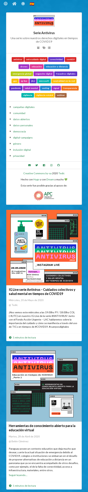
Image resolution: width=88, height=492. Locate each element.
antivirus (17, 59)
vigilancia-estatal (44, 95)
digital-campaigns (23, 137)
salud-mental (31, 88)
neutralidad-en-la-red (64, 81)
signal (56, 88)
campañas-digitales (24, 106)
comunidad (19, 113)
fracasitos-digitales (65, 73)
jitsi (33, 81)
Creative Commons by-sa (37, 173)
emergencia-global (22, 73)
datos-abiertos (21, 119)
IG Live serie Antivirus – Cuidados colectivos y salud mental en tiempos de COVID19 (42, 292)
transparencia (70, 88)
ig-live (24, 81)
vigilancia (27, 95)
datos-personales (23, 125)
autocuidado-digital (36, 59)
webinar (61, 95)
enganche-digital (43, 73)
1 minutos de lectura (22, 337)
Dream (50, 179)
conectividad (56, 59)
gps (15, 81)
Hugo (36, 179)
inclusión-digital (22, 149)
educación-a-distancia (57, 66)
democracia (19, 131)
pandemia (16, 88)
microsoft (44, 81)
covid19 (71, 59)
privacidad (18, 155)
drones (23, 66)
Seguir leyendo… (18, 475)
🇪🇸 (32, 3)
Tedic (61, 173)
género (17, 143)
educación (37, 66)
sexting (45, 88)
